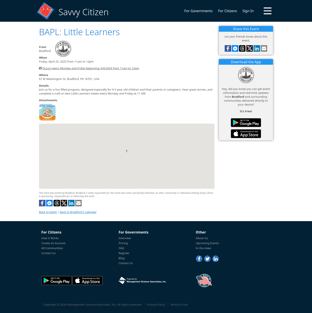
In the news (203, 248)
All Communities (52, 248)
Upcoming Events (207, 243)
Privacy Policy (156, 304)
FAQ (121, 248)
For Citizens (227, 10)
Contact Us (48, 253)
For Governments (198, 10)
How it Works (50, 238)
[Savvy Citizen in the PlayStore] (246, 122)
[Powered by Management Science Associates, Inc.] (142, 280)
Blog (122, 258)
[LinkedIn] (215, 258)
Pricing (123, 243)
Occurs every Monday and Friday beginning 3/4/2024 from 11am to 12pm (90, 68)
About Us (202, 238)
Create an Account (53, 243)
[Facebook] (199, 258)
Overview (125, 238)
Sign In (248, 10)
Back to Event (48, 212)
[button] (267, 10)
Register (124, 253)
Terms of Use (179, 304)
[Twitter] (207, 258)
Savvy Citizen (83, 12)
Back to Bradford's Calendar (78, 212)
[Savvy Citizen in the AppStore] (246, 133)
